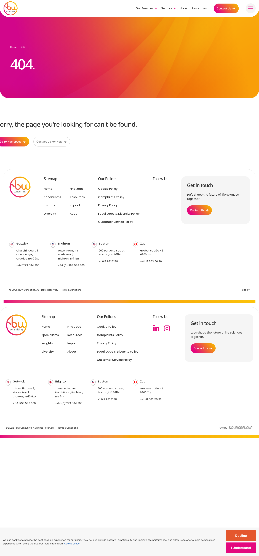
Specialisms (52, 198)
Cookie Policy (108, 190)
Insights (49, 206)
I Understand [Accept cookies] (241, 548)
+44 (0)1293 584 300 (71, 266)
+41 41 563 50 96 (151, 262)
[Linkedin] (156, 329)
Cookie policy (72, 543)
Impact (75, 206)
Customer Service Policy (115, 222)
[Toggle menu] (250, 9)
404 (23, 47)
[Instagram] (166, 329)
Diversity (50, 214)
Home (13, 47)
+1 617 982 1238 (108, 262)
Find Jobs (77, 190)
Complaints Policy (111, 198)
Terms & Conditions (71, 290)
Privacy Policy (108, 206)
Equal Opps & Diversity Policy (119, 214)
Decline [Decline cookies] (241, 536)
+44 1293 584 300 (27, 266)
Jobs (182, 9)
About (74, 214)
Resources (198, 9)
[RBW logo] (11, 9)
